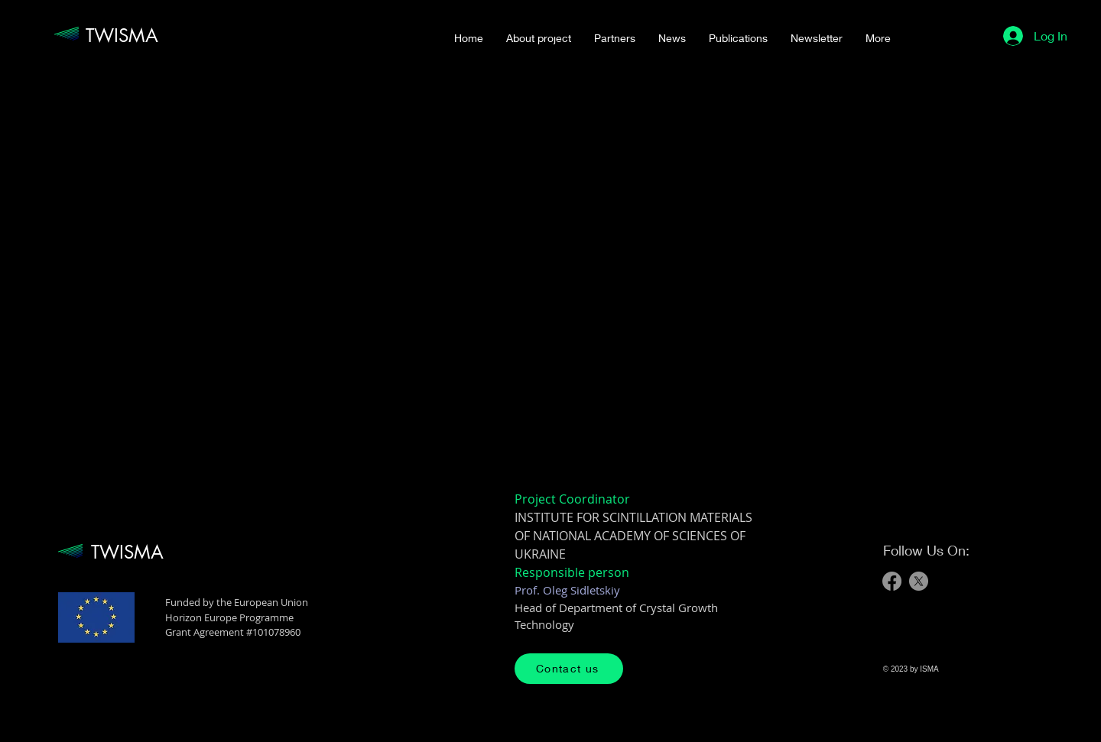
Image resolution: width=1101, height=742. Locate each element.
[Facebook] (891, 581)
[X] (918, 581)
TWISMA (122, 35)
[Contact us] (569, 668)
